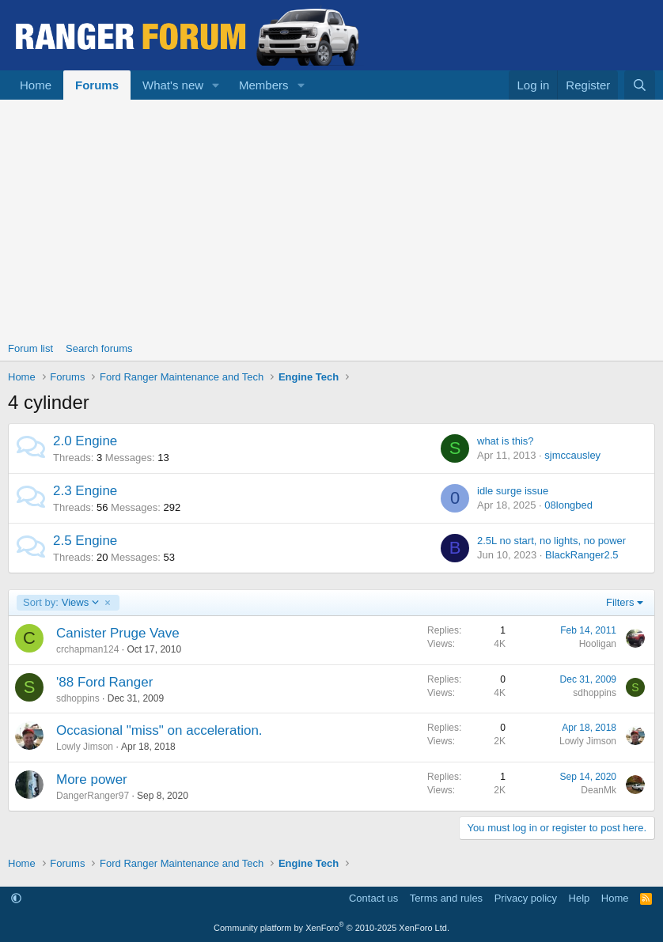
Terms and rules (446, 898)
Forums (97, 85)
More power (91, 779)
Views (61, 603)
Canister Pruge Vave (118, 633)
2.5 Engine (85, 540)
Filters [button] (620, 602)
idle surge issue (512, 491)
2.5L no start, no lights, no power (551, 541)
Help (579, 898)
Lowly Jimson (84, 746)
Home (35, 85)
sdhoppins (78, 698)
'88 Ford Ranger (104, 682)
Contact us (373, 898)
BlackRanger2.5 (582, 555)
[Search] (639, 85)
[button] (216, 85)
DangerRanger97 (92, 795)
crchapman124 (87, 649)
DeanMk (598, 790)
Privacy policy (525, 898)
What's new (172, 85)
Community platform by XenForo (331, 928)
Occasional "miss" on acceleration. (159, 730)
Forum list (30, 348)
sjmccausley (572, 455)
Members (264, 85)
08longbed (568, 505)
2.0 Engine (85, 440)
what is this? (505, 441)
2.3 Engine (85, 490)
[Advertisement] (331, 218)
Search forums (99, 348)
